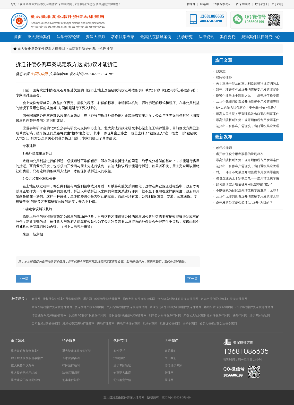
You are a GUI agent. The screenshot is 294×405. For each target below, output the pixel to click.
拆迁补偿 (106, 49)
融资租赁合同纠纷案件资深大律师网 (224, 299)
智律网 (191, 4)
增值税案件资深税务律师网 (49, 315)
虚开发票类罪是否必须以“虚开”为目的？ (244, 202)
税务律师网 (240, 315)
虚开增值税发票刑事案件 (27, 358)
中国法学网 (39, 74)
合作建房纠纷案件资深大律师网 (177, 299)
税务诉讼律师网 (170, 323)
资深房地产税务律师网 (89, 307)
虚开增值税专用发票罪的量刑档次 (239, 154)
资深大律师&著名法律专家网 (218, 323)
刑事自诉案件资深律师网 (165, 315)
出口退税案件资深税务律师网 (254, 307)
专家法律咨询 (71, 358)
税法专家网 (150, 323)
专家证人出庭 (122, 372)
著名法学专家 (173, 365)
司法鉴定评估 (122, 380)
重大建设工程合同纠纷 (25, 380)
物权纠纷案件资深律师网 (139, 299)
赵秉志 (220, 71)
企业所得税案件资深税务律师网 (52, 307)
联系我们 (261, 4)
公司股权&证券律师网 (46, 323)
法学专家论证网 (260, 315)
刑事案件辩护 (71, 380)
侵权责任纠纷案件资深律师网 (128, 315)
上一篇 (23, 279)
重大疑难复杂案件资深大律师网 (41, 49)
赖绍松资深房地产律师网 (78, 323)
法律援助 (119, 358)
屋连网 (204, 4)
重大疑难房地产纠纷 (24, 372)
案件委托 (119, 351)
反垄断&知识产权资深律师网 (87, 315)
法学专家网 (189, 323)
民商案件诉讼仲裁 (82, 49)
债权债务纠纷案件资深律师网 (62, 299)
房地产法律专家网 (128, 323)
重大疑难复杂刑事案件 (25, 351)
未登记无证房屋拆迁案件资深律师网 (206, 315)
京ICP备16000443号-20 (176, 397)
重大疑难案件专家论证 (76, 351)
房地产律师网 (105, 323)
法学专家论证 (222, 4)
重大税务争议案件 (22, 365)
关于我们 (277, 4)
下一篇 (192, 279)
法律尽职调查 (71, 372)
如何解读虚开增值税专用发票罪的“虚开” (244, 184)
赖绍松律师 (224, 77)
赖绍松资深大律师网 (107, 299)
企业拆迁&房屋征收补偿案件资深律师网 (175, 307)
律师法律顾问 (71, 365)
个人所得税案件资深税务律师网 (126, 307)
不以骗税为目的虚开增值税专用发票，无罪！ (247, 190)
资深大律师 (243, 4)
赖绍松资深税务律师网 (218, 307)
